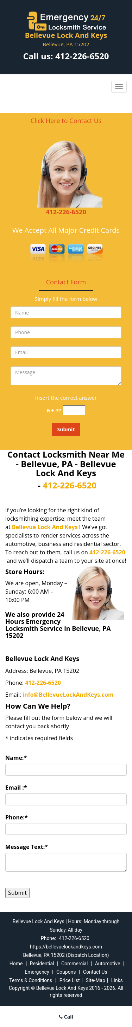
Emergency (37, 972)
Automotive (107, 963)
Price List (69, 980)
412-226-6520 (82, 56)
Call (66, 1016)
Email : (16, 787)
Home (16, 963)
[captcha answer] (74, 410)
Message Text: (26, 847)
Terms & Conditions (30, 980)
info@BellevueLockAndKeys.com (68, 694)
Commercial (74, 963)
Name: (16, 758)
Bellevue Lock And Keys (45, 527)
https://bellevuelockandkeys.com (66, 947)
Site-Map (95, 980)
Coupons (66, 972)
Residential (42, 963)
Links (117, 980)
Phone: (16, 817)
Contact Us (95, 972)
